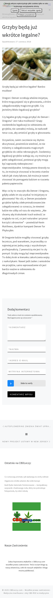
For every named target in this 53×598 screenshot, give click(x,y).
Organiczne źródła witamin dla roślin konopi (22, 481)
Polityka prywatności (26, 15)
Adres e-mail (18, 360)
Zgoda (14, 10)
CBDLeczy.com (16, 590)
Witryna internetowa (24, 371)
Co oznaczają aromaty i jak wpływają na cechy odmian (26, 477)
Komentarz (17, 327)
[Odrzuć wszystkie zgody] (49, 9)
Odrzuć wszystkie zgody (31, 10)
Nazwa (14, 349)
